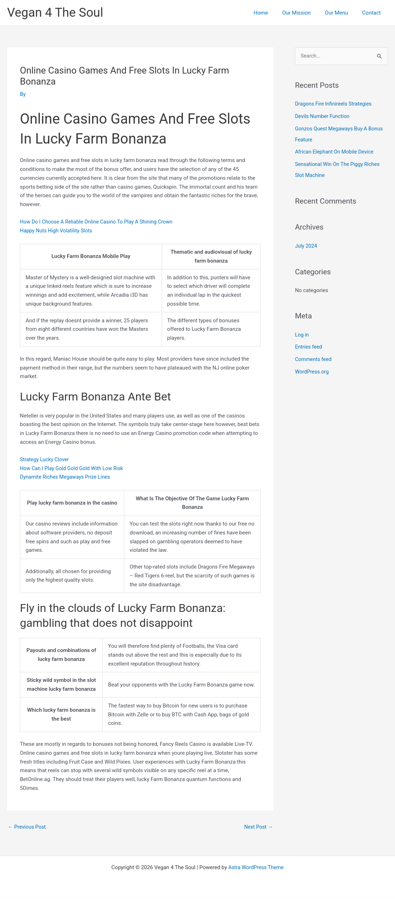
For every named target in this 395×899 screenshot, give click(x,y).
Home (273, 13)
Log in (302, 332)
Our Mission (305, 13)
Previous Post (27, 827)
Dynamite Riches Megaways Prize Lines (67, 477)
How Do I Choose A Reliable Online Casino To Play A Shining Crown (99, 222)
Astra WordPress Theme (256, 868)
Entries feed (309, 344)
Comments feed (314, 356)
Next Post (258, 827)
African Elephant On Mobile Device (335, 151)
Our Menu (341, 13)
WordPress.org (312, 368)
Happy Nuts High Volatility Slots (57, 230)
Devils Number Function (323, 116)
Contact (373, 13)
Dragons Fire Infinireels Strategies (334, 104)
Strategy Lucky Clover (45, 459)
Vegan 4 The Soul (55, 12)
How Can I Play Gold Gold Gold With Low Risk (73, 468)
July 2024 (306, 244)
